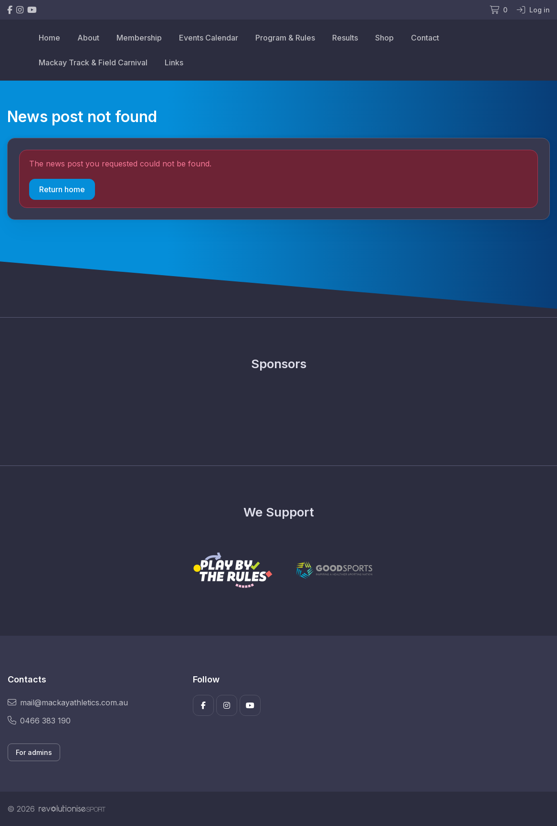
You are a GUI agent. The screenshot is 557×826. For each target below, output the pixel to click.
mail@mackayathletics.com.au (68, 702)
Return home (62, 189)
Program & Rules (285, 37)
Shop (384, 37)
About (88, 37)
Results (345, 37)
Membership (139, 37)
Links (174, 62)
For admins (34, 752)
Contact (425, 37)
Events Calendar (208, 37)
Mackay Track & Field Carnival (93, 62)
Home (49, 37)
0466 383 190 (39, 720)
